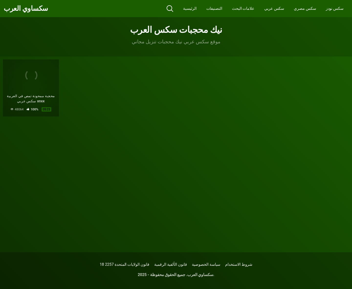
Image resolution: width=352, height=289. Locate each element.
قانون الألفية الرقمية (170, 264)
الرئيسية (189, 8)
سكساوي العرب (26, 8)
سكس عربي (274, 8)
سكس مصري (305, 8)
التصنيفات (214, 8)
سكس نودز (334, 8)
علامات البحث (243, 8)
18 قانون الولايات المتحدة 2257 (125, 264)
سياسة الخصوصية (206, 264)
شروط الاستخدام (238, 264)
